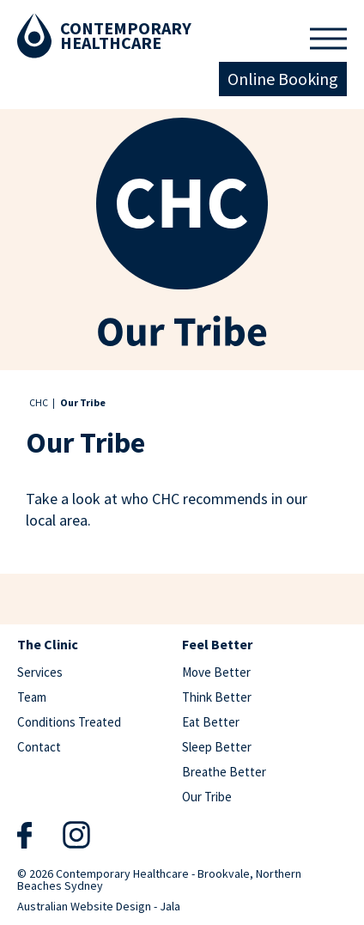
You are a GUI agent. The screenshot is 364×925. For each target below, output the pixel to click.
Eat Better (211, 722)
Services (40, 672)
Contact (39, 747)
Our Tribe (207, 796)
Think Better (217, 697)
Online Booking (283, 78)
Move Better (216, 672)
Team (31, 697)
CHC (38, 402)
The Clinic (47, 645)
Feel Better (217, 645)
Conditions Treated (69, 722)
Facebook (24, 835)
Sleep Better (217, 747)
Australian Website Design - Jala (98, 905)
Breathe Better (224, 772)
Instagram (76, 834)
